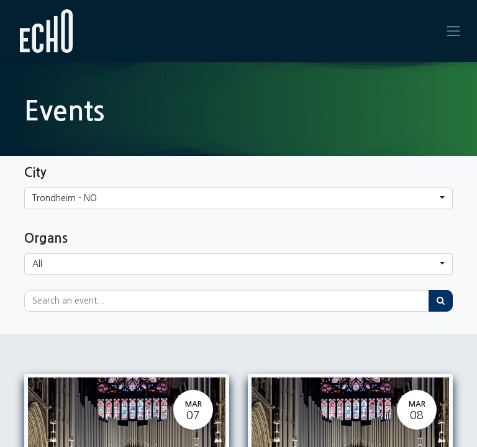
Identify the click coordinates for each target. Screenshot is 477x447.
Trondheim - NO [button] (64, 198)
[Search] (441, 301)
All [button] (37, 264)
